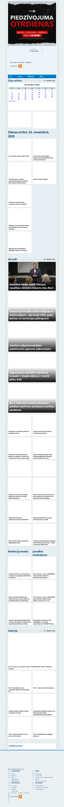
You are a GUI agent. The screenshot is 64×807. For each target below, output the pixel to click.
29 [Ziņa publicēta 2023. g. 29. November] (25, 99)
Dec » (14, 101)
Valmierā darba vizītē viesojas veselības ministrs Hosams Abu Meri (31, 286)
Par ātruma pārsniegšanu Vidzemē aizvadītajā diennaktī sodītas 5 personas (43, 158)
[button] (21, 70)
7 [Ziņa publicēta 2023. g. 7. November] (18, 93)
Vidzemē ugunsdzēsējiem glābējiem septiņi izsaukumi (18, 249)
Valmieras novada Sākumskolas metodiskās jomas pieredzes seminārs (19, 227)
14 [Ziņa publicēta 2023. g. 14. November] (18, 95)
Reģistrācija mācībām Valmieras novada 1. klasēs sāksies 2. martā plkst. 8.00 (29, 376)
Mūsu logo (14, 791)
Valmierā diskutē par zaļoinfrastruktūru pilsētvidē (18, 519)
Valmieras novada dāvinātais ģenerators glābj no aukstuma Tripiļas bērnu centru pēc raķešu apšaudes (19, 457)
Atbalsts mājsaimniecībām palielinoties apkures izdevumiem (30, 347)
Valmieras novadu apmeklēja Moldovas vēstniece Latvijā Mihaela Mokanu (18, 496)
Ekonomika (38, 776)
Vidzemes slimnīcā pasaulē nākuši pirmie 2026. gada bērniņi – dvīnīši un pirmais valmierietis (44, 542)
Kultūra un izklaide (40, 781)
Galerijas (31, 76)
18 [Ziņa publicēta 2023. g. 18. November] (45, 95)
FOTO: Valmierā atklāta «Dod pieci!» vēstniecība (18, 735)
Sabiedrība (38, 774)
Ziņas (20, 76)
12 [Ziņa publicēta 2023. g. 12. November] (52, 93)
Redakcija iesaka (18, 551)
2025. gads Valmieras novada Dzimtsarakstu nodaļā (42, 519)
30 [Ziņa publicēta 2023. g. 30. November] (32, 99)
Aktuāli (12, 259)
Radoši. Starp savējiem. (40, 179)
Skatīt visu (50, 81)
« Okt (10, 101)
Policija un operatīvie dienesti (44, 777)
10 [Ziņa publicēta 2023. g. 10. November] (39, 93)
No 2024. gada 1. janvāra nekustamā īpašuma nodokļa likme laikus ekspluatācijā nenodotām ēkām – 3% (18, 182)
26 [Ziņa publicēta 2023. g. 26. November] (52, 97)
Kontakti (21, 62)
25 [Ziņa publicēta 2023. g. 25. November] (45, 97)
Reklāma (28, 62)
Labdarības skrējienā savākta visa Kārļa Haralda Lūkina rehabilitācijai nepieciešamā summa (44, 713)
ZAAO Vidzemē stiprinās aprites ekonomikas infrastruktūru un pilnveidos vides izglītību (43, 496)
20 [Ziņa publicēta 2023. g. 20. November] (12, 97)
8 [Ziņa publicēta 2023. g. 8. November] (25, 93)
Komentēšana (39, 789)
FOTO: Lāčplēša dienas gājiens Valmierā (43, 735)
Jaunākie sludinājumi (40, 553)
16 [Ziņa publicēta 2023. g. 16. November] (32, 95)
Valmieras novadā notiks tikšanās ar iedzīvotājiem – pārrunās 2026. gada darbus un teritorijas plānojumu (31, 315)
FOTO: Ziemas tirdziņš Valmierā (43, 688)
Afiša (41, 76)
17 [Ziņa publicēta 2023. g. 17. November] (39, 95)
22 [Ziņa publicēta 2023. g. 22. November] (25, 97)
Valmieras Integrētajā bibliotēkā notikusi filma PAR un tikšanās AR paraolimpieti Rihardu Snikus (20, 622)
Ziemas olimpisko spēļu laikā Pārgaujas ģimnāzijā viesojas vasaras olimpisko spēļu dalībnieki (42, 457)
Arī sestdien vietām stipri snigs (19, 156)
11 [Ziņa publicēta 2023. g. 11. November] (45, 93)
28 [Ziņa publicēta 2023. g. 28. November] (18, 99)
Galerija (13, 630)
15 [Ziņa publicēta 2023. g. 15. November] (25, 95)
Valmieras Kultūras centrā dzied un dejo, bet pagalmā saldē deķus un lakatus (20, 575)
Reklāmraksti (15, 781)
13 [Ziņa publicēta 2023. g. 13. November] (12, 95)
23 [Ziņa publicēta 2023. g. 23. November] (32, 97)
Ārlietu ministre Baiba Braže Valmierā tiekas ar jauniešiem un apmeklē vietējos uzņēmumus (19, 599)
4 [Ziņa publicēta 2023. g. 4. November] (45, 90)
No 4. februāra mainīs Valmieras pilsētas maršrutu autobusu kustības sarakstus (32, 406)
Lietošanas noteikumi (41, 787)
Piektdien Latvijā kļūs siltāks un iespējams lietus (19, 432)
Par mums (13, 62)
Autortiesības (39, 786)
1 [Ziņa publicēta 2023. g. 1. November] (25, 90)
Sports (37, 779)
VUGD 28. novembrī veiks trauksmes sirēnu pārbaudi (18, 203)
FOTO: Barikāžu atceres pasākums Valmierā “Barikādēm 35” (19, 689)
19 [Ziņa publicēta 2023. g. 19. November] (52, 95)
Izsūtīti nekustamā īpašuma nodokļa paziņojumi (42, 432)
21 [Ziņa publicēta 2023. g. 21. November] (18, 97)
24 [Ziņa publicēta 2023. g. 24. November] (39, 97)
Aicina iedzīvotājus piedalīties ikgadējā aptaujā (18, 542)
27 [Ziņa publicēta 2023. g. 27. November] (12, 99)
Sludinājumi (14, 779)
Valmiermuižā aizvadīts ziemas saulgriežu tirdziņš (19, 712)
